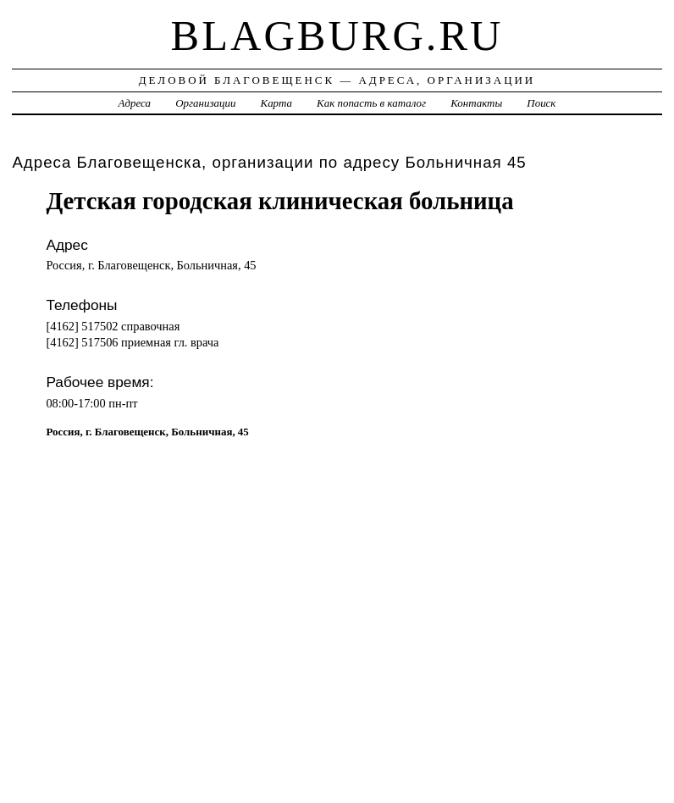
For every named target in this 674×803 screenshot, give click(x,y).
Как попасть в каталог (371, 103)
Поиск (541, 103)
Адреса (135, 103)
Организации (205, 103)
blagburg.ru (337, 35)
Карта (276, 103)
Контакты (476, 103)
